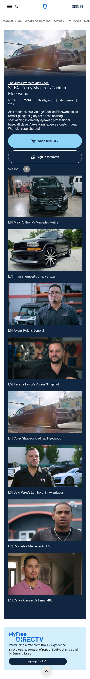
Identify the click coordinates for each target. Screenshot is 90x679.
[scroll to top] (46, 671)
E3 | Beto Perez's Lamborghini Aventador (35, 492)
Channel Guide (12, 21)
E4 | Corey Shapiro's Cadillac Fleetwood (34, 438)
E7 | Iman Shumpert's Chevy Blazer (31, 276)
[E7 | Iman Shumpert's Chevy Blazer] (45, 250)
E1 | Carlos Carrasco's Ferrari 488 (30, 600)
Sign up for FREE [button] (37, 661)
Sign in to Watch (44, 156)
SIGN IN (77, 6)
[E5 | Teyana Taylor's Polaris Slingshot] (45, 358)
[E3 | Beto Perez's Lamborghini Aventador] (45, 466)
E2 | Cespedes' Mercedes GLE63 (29, 546)
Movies (59, 21)
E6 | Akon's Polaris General (26, 330)
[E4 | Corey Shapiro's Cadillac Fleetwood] (45, 412)
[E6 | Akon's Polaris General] (45, 304)
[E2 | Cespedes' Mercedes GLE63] (45, 520)
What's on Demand (38, 21)
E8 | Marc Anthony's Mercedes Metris (33, 222)
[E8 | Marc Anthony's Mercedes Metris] (45, 196)
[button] (9, 6)
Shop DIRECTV (44, 141)
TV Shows (74, 21)
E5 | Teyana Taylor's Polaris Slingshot (33, 384)
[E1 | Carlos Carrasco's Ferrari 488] (45, 574)
